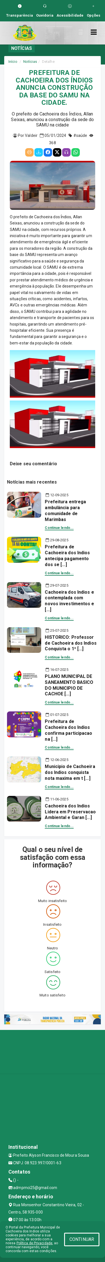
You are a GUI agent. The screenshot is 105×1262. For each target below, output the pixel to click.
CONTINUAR (81, 1239)
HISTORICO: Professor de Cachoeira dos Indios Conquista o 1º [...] (70, 643)
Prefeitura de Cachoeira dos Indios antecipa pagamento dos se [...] (67, 555)
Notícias (30, 61)
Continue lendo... (59, 528)
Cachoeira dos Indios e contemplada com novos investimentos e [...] (69, 600)
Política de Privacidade (34, 1243)
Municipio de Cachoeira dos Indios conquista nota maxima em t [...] (70, 772)
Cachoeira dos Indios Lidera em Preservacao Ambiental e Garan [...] (70, 811)
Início (12, 61)
